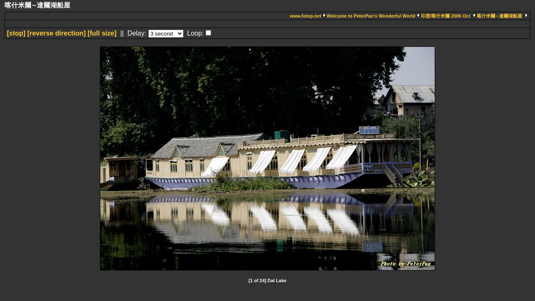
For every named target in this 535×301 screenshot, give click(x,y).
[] (16, 33)
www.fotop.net (305, 15)
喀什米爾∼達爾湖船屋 (499, 15)
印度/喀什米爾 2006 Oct (446, 15)
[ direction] (56, 33)
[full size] (101, 33)
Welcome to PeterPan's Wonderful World (371, 15)
